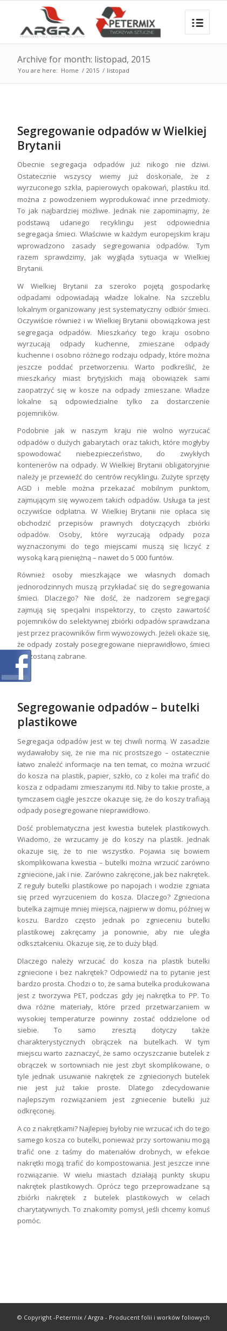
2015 (92, 70)
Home (70, 70)
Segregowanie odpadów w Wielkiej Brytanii (112, 138)
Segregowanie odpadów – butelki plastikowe (108, 714)
